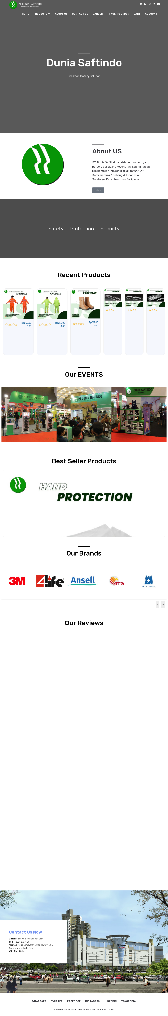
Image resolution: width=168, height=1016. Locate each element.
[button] (5, 414)
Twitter (57, 1001)
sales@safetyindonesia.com (29, 939)
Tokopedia (128, 1001)
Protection (82, 229)
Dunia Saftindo (105, 1009)
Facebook (74, 1001)
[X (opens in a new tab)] (141, 4)
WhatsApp (39, 1001)
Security (110, 229)
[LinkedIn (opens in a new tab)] (154, 4)
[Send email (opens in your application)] (158, 4)
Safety (56, 229)
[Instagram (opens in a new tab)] (150, 4)
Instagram (92, 1001)
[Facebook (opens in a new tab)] (145, 4)
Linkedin (111, 1001)
